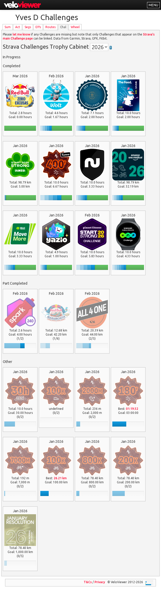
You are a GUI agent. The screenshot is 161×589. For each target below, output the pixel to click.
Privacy (100, 582)
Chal (63, 27)
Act (17, 27)
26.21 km (60, 478)
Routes (50, 27)
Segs (28, 27)
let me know (21, 34)
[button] (111, 46)
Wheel (75, 27)
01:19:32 (132, 408)
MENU (153, 5)
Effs (38, 27)
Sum (8, 27)
